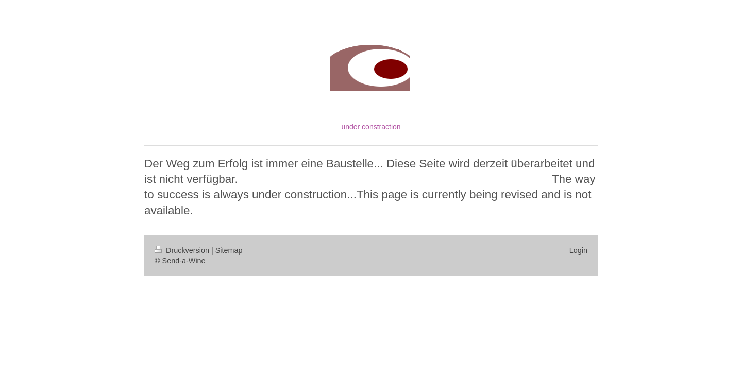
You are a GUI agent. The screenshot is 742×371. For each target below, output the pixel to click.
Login (578, 250)
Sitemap (229, 250)
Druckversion (183, 250)
